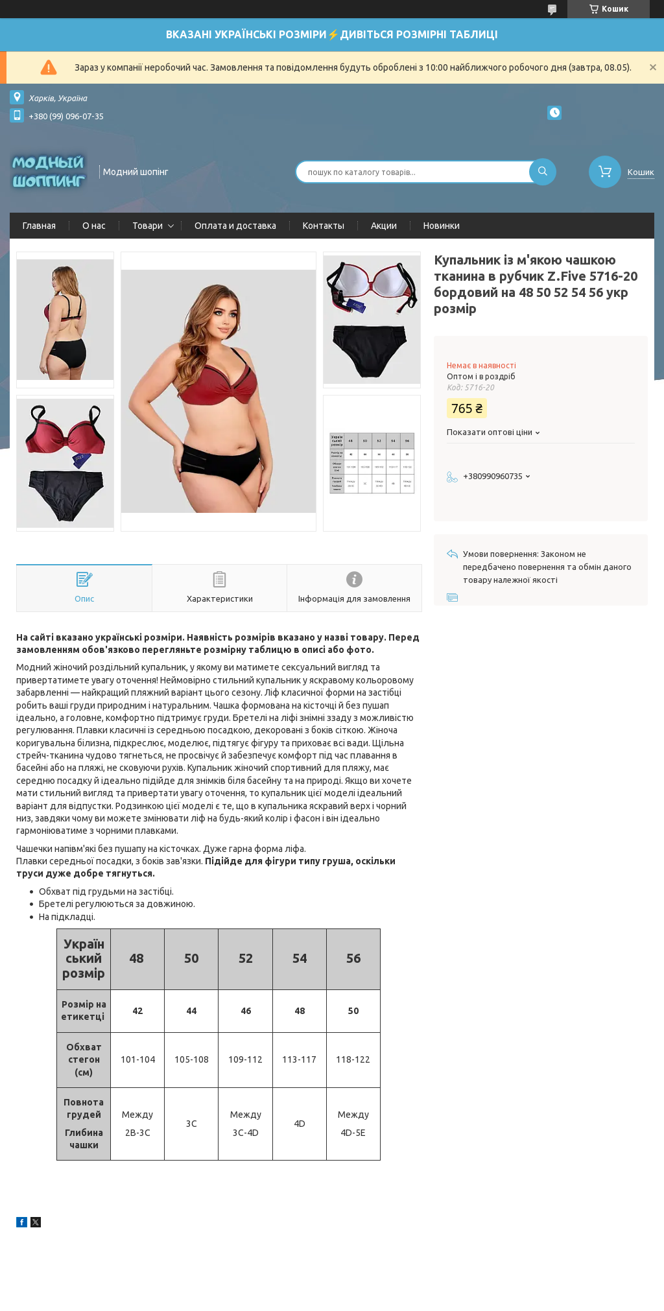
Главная (39, 225)
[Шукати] (542, 171)
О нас (94, 225)
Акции (384, 225)
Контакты (323, 225)
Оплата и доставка (235, 225)
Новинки (441, 225)
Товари (147, 225)
